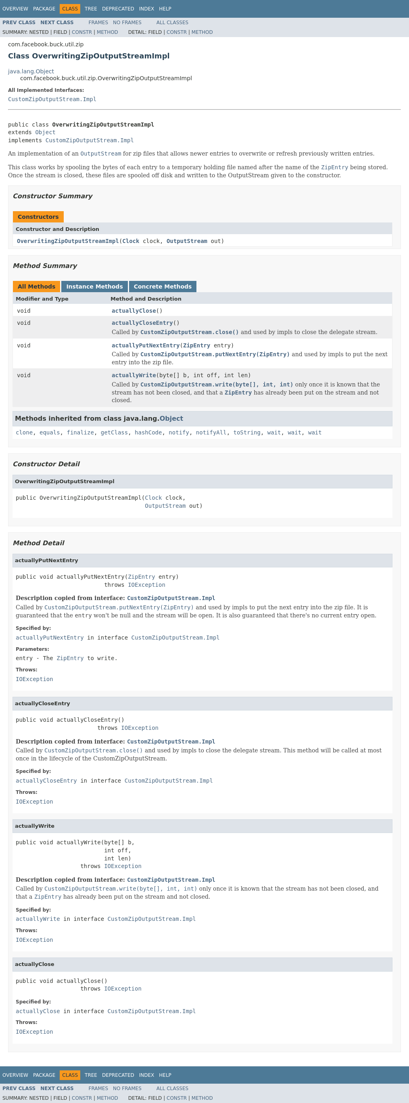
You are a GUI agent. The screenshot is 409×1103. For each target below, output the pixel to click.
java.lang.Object (31, 71)
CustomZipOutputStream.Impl (52, 99)
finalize (80, 432)
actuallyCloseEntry (142, 323)
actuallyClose (134, 310)
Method (107, 32)
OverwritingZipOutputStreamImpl (68, 241)
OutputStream (187, 241)
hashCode (148, 432)
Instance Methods (94, 286)
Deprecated (118, 9)
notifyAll (211, 432)
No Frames (127, 22)
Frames (99, 22)
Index (146, 9)
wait (274, 432)
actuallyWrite (134, 375)
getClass (114, 432)
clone (24, 432)
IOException (146, 585)
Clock (130, 241)
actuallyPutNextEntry (146, 345)
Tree (91, 9)
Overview (15, 9)
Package (44, 9)
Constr (82, 32)
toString (247, 432)
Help (165, 9)
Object (45, 132)
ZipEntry (196, 345)
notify (179, 432)
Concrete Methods (163, 286)
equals (50, 432)
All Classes (172, 22)
